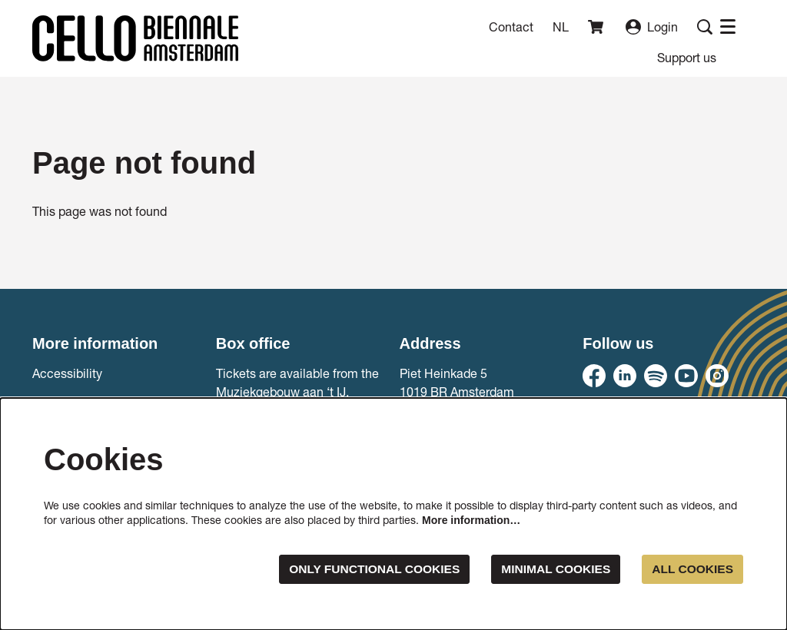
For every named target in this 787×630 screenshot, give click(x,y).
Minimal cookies (552, 568)
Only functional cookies (366, 568)
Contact (511, 26)
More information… (471, 520)
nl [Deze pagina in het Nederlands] (561, 27)
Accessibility (67, 373)
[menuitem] (686, 57)
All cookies (691, 568)
